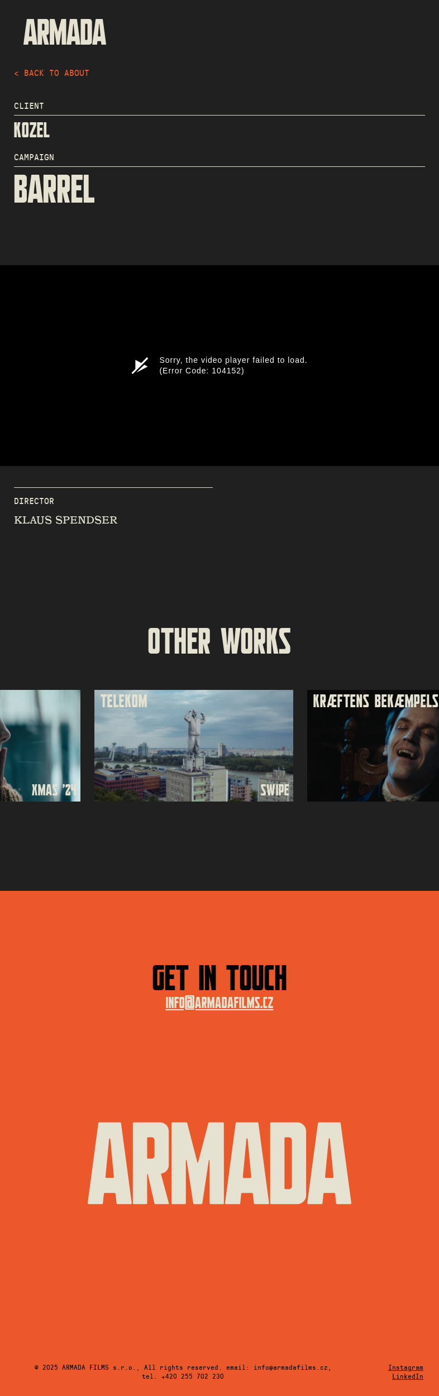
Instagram (405, 1367)
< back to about (51, 72)
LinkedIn (407, 1375)
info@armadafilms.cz (220, 1003)
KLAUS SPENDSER (65, 520)
